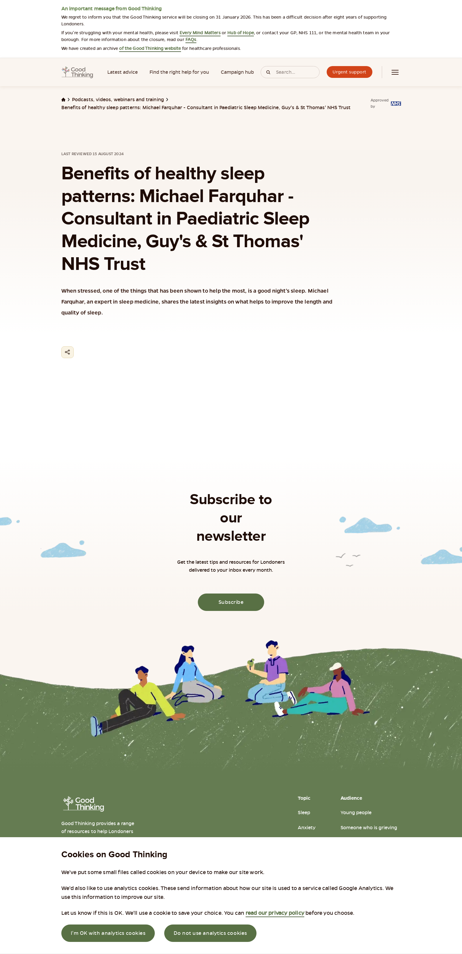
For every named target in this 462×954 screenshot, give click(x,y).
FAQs (190, 39)
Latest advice (122, 72)
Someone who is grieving (369, 827)
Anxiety (306, 827)
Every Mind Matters (200, 32)
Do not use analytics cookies (210, 933)
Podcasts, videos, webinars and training (118, 100)
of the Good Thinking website (150, 48)
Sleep (304, 812)
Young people (356, 812)
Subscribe (231, 602)
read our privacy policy (275, 912)
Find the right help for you (179, 72)
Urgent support (349, 72)
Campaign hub (237, 72)
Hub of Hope (240, 32)
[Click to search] (268, 72)
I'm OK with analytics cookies (108, 933)
